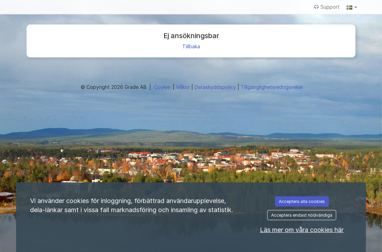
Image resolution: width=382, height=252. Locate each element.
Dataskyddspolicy (216, 87)
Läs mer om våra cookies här (302, 229)
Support (327, 7)
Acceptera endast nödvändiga (301, 215)
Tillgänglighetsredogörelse (272, 87)
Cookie (162, 87)
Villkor (183, 87)
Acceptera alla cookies (302, 201)
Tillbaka (191, 46)
